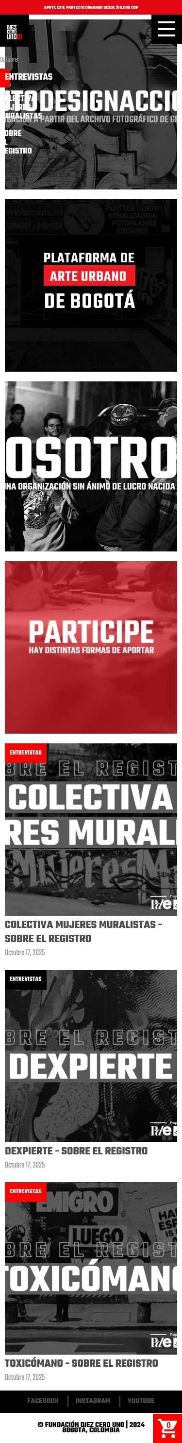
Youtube (141, 1401)
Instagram (93, 1401)
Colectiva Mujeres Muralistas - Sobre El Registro (83, 932)
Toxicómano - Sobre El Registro (81, 1364)
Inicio (14, 32)
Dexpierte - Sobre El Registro (76, 1151)
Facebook (43, 1401)
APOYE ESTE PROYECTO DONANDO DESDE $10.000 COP (91, 7)
